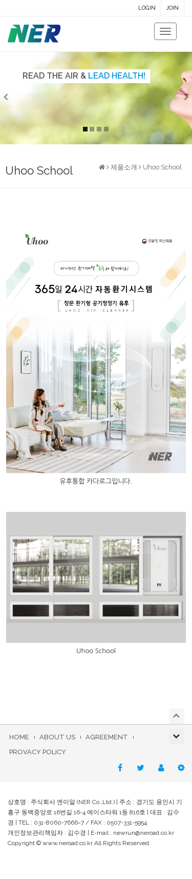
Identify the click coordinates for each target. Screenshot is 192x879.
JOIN (172, 8)
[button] (14, 98)
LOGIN (147, 8)
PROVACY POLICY (37, 752)
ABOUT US (57, 737)
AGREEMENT (107, 737)
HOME (19, 737)
